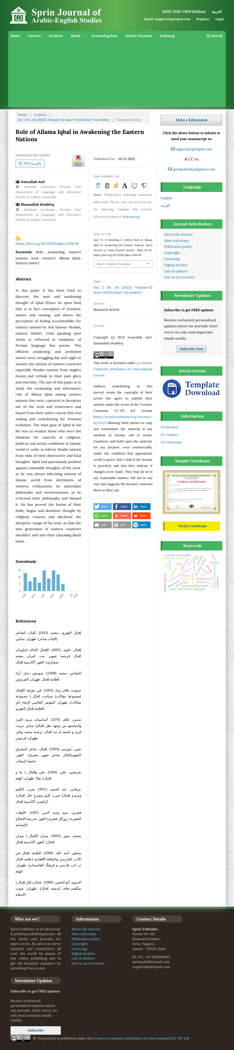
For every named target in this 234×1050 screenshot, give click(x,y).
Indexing (167, 36)
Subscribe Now (191, 349)
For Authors (169, 435)
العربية (165, 205)
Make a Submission (191, 120)
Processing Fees (104, 36)
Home (15, 36)
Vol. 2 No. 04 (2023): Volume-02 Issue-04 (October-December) (64, 120)
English (166, 198)
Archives (56, 36)
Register (203, 19)
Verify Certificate (192, 526)
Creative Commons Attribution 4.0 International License (122, 369)
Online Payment (138, 36)
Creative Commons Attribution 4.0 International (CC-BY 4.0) (141, 1038)
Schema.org (131, 217)
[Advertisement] (117, 75)
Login (219, 19)
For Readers (169, 427)
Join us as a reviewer (88, 963)
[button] (102, 506)
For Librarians (171, 442)
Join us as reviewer (179, 277)
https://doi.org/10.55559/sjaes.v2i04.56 (47, 243)
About (76, 36)
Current (34, 36)
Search (214, 36)
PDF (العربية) (32, 163)
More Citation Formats (113, 264)
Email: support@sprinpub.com (167, 19)
